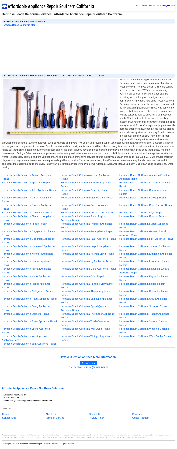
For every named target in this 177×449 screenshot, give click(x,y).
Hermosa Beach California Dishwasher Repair (27, 212)
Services (137, 414)
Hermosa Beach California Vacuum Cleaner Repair (143, 323)
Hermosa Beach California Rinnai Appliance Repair (143, 293)
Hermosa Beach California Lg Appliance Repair (87, 261)
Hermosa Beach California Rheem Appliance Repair (85, 293)
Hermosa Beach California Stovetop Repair (143, 306)
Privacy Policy (96, 417)
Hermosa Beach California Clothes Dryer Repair (87, 197)
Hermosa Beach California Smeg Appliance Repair (26, 308)
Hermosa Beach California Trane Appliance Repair (30, 321)
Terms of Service (54, 417)
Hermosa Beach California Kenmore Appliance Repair (27, 255)
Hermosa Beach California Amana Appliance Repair (85, 177)
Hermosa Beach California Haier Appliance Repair (88, 238)
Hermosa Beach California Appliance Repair (26, 182)
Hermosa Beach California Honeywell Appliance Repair (28, 248)
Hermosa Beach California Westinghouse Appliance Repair (25, 338)
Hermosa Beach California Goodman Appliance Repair (28, 240)
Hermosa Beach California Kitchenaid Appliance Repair (145, 255)
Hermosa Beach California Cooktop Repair (143, 197)
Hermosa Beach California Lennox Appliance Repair (26, 263)
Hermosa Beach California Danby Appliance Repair (85, 207)
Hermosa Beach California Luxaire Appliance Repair (144, 263)
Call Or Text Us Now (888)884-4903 (88, 367)
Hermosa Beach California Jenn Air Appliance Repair (144, 248)
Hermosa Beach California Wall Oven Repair (85, 328)
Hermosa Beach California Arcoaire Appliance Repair (144, 184)
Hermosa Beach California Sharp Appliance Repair (143, 300)
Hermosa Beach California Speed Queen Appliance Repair (83, 308)
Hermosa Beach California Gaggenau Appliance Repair (28, 233)
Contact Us (95, 414)
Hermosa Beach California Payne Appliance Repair (143, 278)
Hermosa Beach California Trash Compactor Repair (85, 323)
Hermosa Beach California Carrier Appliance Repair (26, 199)
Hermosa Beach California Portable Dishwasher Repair (87, 285)
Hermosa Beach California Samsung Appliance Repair (87, 300)
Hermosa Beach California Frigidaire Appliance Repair (86, 225)
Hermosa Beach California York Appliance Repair (29, 343)
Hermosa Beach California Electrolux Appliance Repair (28, 218)
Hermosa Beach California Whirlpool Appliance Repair (86, 338)
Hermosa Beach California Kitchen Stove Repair (87, 253)
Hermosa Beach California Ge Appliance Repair (87, 231)
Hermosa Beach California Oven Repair (82, 276)
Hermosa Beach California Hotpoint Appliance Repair (86, 248)
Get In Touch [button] (140, 5)
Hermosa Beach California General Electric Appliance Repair (143, 233)
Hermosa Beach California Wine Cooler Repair (145, 336)
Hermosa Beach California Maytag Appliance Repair (26, 270)
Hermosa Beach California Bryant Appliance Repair (143, 192)
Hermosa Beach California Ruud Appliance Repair (29, 298)
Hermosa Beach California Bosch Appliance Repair (85, 192)
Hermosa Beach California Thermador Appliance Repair (87, 315)
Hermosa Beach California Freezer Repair (142, 216)
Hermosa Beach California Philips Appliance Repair (26, 285)
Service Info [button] (154, 5)
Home (5, 414)
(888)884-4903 (169, 5)
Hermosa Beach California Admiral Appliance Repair (27, 177)
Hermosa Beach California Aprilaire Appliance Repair (86, 184)
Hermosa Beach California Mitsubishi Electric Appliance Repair (144, 270)
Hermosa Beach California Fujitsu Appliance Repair (143, 225)
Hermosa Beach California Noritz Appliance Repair (26, 278)
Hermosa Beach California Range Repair (142, 283)
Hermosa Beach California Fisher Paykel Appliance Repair (83, 218)
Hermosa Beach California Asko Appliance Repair (29, 190)
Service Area (9, 417)
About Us (50, 414)
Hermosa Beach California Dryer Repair (141, 212)
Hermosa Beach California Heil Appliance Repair (146, 238)
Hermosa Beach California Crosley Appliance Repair (27, 207)
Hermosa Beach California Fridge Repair (24, 223)
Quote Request (140, 417)
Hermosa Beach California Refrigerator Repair (27, 291)
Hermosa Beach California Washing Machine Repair (144, 330)
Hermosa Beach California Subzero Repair (25, 313)
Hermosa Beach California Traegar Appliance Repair (144, 315)
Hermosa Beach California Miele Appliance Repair (88, 268)
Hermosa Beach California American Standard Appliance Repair (144, 177)
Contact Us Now (89, 363)
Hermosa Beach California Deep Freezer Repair (146, 205)
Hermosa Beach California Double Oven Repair (87, 212)
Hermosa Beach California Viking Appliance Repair (26, 330)
